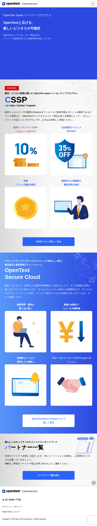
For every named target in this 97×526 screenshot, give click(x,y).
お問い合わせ (42, 463)
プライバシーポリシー (12, 507)
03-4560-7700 (13, 500)
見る (49, 475)
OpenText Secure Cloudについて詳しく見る (48, 421)
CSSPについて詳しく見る (48, 241)
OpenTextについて (11, 512)
